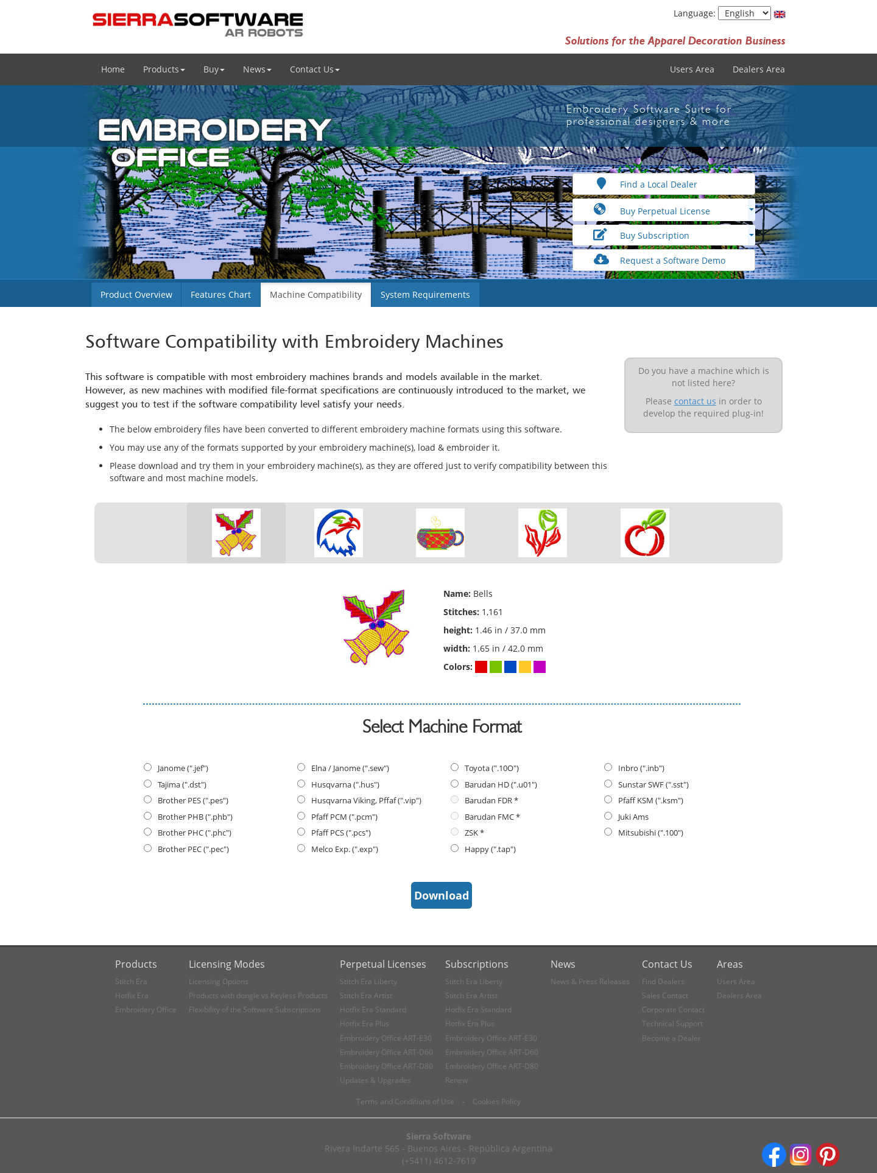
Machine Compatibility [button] (316, 294)
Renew (456, 1080)
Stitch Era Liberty (368, 981)
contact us (695, 401)
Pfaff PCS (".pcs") (341, 832)
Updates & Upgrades (375, 1080)
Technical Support (672, 1023)
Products (164, 69)
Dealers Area (759, 69)
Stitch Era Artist (366, 995)
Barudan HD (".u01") (501, 784)
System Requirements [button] (425, 294)
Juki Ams (633, 816)
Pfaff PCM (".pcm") (344, 816)
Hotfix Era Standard (373, 1009)
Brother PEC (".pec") (193, 849)
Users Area (692, 69)
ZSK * (474, 832)
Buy (214, 69)
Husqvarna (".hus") (345, 784)
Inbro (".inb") (641, 768)
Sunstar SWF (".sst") (653, 784)
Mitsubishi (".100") (650, 832)
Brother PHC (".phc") (194, 832)
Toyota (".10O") (492, 768)
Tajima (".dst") (182, 784)
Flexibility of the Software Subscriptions (255, 1009)
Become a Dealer (671, 1038)
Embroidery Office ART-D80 (386, 1066)
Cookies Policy (497, 1101)
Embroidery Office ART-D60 (386, 1052)
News (257, 69)
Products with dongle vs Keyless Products (258, 995)
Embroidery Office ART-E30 (386, 1038)
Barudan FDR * (491, 800)
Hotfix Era (132, 995)
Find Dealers (663, 981)
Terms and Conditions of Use (405, 1101)
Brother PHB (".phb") (195, 816)
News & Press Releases (590, 981)
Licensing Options (218, 981)
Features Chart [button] (221, 294)
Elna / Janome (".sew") (350, 768)
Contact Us (315, 69)
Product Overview (136, 294)
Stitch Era (131, 981)
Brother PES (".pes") (193, 800)
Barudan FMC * (492, 816)
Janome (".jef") (183, 768)
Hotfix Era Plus (364, 1023)
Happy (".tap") (490, 849)
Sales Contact (665, 995)
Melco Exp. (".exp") (344, 849)
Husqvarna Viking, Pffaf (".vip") (366, 800)
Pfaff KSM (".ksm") (650, 800)
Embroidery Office (146, 1009)
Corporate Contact (673, 1009)
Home (113, 69)
